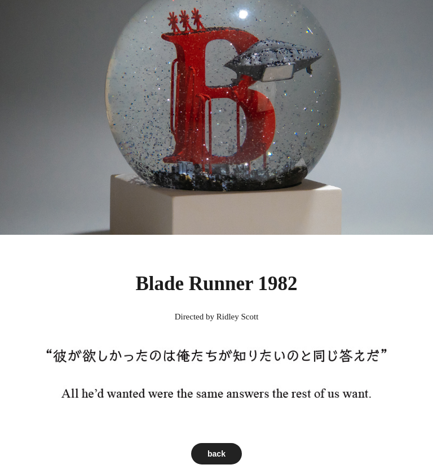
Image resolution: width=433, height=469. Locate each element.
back (216, 453)
